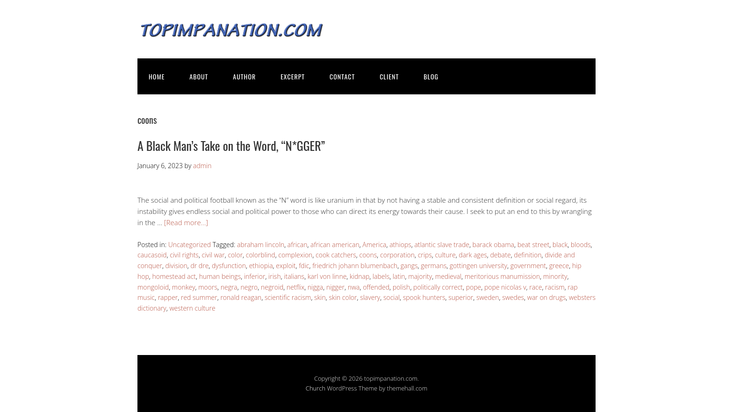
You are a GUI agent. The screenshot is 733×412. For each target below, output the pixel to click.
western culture (192, 308)
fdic (304, 265)
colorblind (260, 254)
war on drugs (546, 297)
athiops (400, 244)
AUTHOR (244, 76)
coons (368, 254)
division (176, 265)
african (297, 244)
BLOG (431, 76)
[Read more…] (186, 222)
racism (555, 287)
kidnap (359, 276)
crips (425, 254)
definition (527, 254)
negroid (272, 287)
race (535, 287)
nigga (315, 287)
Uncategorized (189, 244)
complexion (295, 254)
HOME (157, 76)
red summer (199, 297)
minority (555, 276)
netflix (295, 287)
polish (401, 287)
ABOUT (198, 76)
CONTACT (342, 76)
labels (381, 276)
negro (249, 287)
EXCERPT (292, 76)
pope (473, 287)
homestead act (174, 276)
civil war (213, 254)
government (528, 265)
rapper (168, 297)
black (560, 244)
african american (334, 244)
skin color (343, 297)
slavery (370, 297)
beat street (533, 244)
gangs (409, 265)
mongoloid (153, 287)
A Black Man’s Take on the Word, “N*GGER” (231, 145)
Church (315, 388)
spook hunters (424, 297)
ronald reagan (240, 297)
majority (420, 276)
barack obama (493, 244)
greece (559, 265)
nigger (335, 287)
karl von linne (327, 276)
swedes (513, 297)
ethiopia (261, 265)
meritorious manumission (502, 276)
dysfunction (229, 265)
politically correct (438, 287)
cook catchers (336, 254)
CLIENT (389, 76)
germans (433, 265)
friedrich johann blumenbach (354, 265)
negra (229, 287)
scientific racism (288, 297)
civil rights (184, 254)
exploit (285, 265)
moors (207, 287)
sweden (487, 297)
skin (320, 297)
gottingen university (478, 265)
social (391, 297)
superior (460, 297)
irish (274, 276)
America (374, 244)
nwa (354, 287)
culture (445, 254)
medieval (448, 276)
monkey (183, 287)
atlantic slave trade (441, 244)
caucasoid (152, 254)
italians (294, 276)
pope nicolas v (505, 287)
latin (399, 276)
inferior (255, 276)
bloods (581, 244)
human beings (220, 276)
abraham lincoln (260, 244)
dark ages (473, 254)
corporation (397, 254)
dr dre (199, 265)
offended (376, 287)
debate (500, 254)
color (235, 254)
